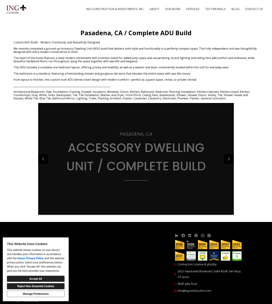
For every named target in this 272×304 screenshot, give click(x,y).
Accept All (35, 278)
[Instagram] (202, 235)
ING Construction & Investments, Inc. (115, 9)
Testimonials (215, 9)
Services (192, 9)
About (154, 9)
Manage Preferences (36, 294)
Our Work (173, 9)
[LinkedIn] (189, 235)
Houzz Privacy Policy (30, 258)
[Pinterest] (196, 235)
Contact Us (254, 9)
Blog (235, 9)
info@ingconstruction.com (194, 290)
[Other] (209, 235)
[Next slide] (229, 159)
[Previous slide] (43, 159)
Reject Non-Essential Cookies (35, 286)
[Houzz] (176, 235)
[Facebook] (183, 235)
